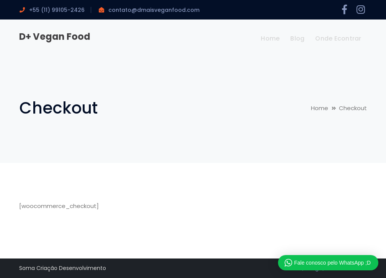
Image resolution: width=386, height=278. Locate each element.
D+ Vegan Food (54, 36)
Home (319, 108)
